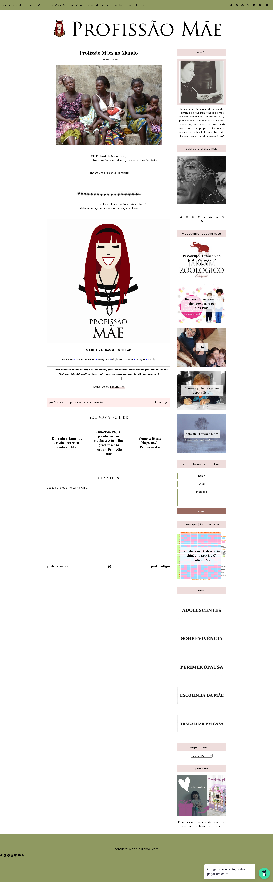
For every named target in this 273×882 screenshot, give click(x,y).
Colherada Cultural (98, 5)
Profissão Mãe (56, 5)
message (201, 497)
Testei (140, 5)
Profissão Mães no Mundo (86, 402)
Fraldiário (76, 5)
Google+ (140, 359)
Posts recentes (57, 566)
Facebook (67, 359)
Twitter (79, 359)
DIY (130, 5)
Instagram (104, 359)
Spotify (152, 359)
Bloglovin (116, 359)
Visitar (119, 5)
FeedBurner (117, 387)
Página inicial (12, 5)
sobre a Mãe (33, 5)
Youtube (128, 359)
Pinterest (90, 359)
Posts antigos (161, 566)
